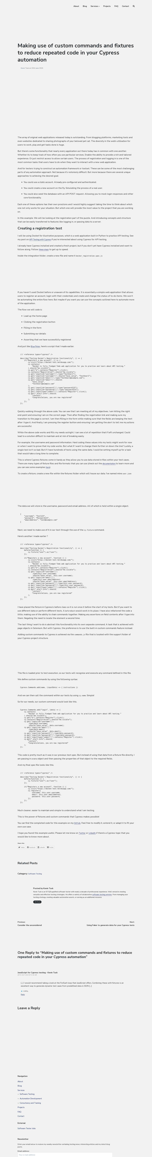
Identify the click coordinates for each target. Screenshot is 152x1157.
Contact (125, 6)
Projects (107, 6)
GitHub (77, 823)
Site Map (21, 1151)
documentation (110, 463)
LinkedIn (94, 833)
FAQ (116, 6)
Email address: (106, 1100)
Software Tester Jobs (27, 1133)
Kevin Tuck (25, 68)
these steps (45, 249)
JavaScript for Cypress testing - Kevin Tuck (37, 972)
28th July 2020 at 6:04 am (27, 975)
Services (94, 6)
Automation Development (31, 1104)
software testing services (102, 894)
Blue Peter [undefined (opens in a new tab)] (36, 346)
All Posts (37, 902)
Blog (85, 6)
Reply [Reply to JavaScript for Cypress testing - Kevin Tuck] (23, 994)
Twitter (83, 833)
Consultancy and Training (30, 1108)
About (76, 6)
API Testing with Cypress (42, 239)
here (52, 467)
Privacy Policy (32, 1151)
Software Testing (37, 873)
